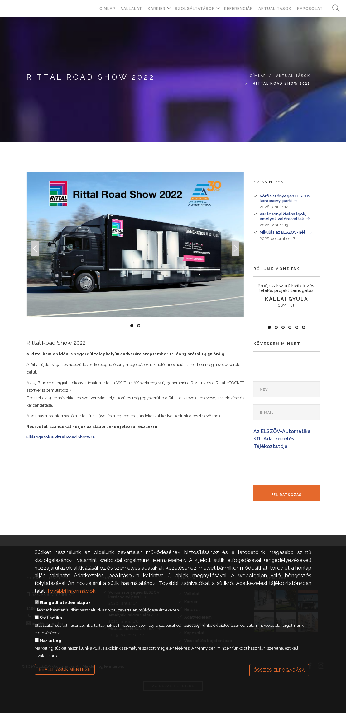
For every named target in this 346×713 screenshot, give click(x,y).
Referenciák (238, 9)
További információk (71, 596)
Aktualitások (274, 9)
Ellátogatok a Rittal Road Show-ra (60, 437)
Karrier (157, 9)
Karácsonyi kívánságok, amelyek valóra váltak (283, 216)
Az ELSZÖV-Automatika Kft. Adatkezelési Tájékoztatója (282, 438)
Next (235, 255)
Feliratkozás (286, 495)
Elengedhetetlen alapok (65, 608)
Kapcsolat (310, 9)
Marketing (50, 646)
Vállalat (131, 9)
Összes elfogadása (279, 675)
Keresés (333, 8)
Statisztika (51, 623)
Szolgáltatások (195, 9)
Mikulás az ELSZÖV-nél (283, 232)
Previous (35, 255)
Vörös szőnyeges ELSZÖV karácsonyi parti (285, 198)
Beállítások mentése (65, 674)
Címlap (107, 9)
